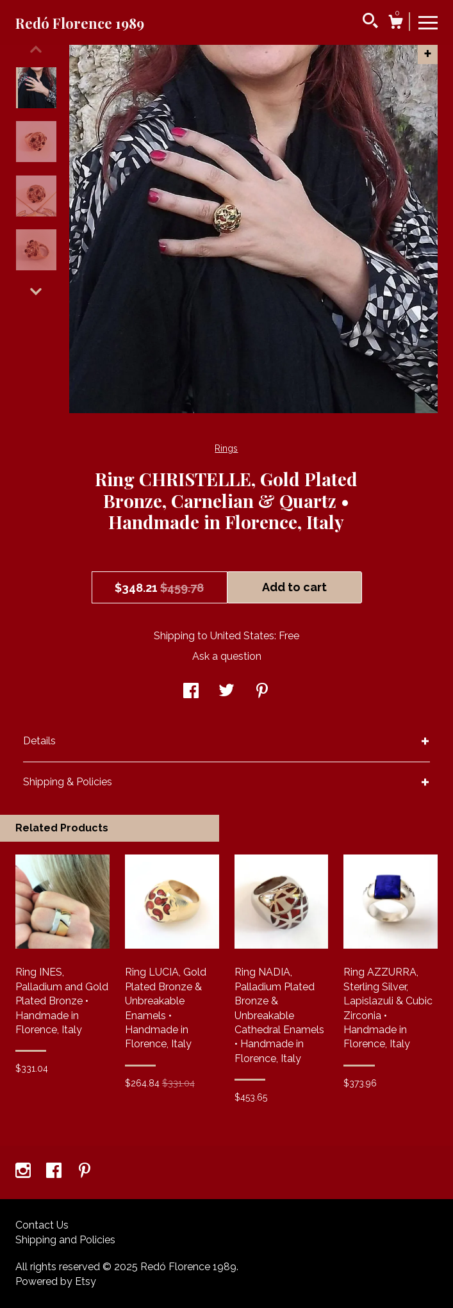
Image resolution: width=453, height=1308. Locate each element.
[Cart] (395, 23)
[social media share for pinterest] (262, 692)
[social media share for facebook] (191, 692)
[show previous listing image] (35, 49)
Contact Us (42, 1225)
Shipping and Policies (65, 1240)
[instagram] (24, 1172)
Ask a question (226, 656)
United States (242, 636)
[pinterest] (84, 1172)
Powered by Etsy (55, 1281)
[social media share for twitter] (226, 692)
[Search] (370, 22)
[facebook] (55, 1172)
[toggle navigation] (428, 21)
